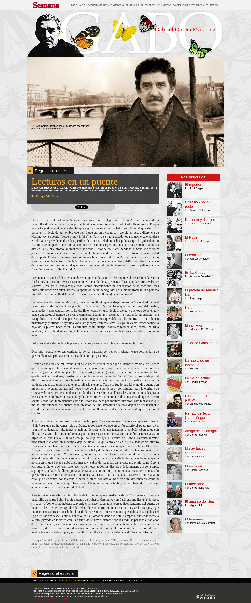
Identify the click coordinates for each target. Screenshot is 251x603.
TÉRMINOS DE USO (43, 598)
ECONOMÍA (93, 5)
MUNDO (104, 5)
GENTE (129, 5)
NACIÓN (82, 5)
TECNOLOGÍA (197, 5)
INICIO (74, 5)
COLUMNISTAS (164, 5)
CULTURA (139, 5)
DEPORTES (150, 5)
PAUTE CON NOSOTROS (67, 598)
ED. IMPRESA (212, 5)
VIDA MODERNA (116, 5)
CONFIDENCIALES (181, 5)
